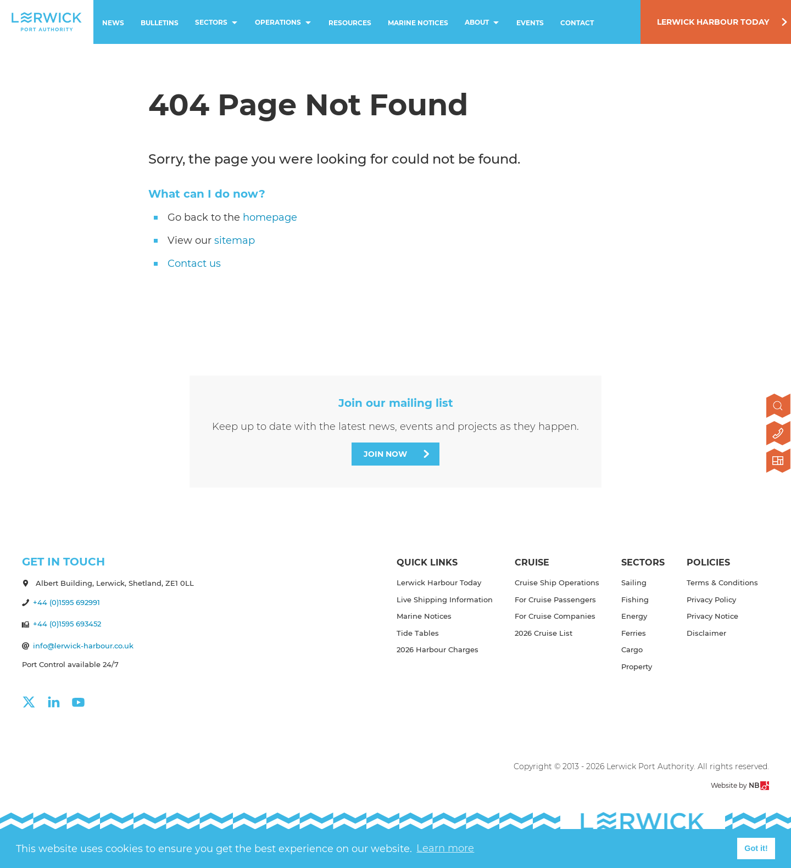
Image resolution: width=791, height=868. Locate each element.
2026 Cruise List (543, 633)
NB (759, 785)
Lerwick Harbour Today (713, 22)
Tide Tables (418, 633)
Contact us (194, 263)
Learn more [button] (445, 848)
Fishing (635, 599)
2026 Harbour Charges (437, 649)
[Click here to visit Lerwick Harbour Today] (778, 461)
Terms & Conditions (722, 582)
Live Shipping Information (445, 599)
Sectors (217, 23)
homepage (270, 217)
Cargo (632, 649)
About (483, 23)
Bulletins (160, 23)
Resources (349, 23)
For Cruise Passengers (555, 599)
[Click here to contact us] (778, 434)
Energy (634, 616)
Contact (577, 23)
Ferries (633, 633)
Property (636, 666)
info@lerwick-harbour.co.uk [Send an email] (83, 645)
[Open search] (778, 407)
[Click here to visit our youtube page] (83, 702)
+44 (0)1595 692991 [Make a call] (66, 602)
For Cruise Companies (555, 616)
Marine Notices (418, 23)
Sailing (634, 582)
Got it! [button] (755, 848)
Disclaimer (706, 633)
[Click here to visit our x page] (34, 702)
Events (530, 23)
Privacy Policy (711, 599)
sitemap (234, 240)
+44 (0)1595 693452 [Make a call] (67, 623)
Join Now (385, 454)
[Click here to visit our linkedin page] (59, 702)
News (113, 23)
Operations (284, 23)
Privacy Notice (712, 616)
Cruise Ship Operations (557, 582)
